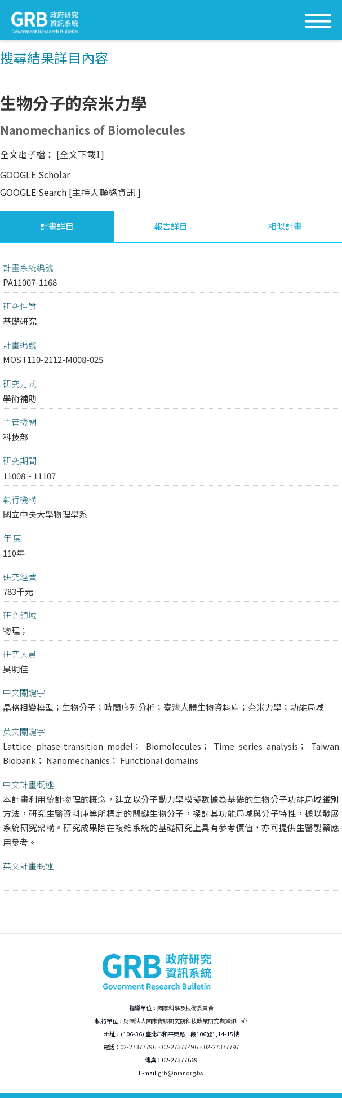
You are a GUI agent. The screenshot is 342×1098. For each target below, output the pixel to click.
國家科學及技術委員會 (185, 1008)
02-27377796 (138, 1047)
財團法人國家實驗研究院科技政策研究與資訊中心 (185, 1021)
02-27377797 (221, 1047)
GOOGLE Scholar (35, 174)
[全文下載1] (80, 154)
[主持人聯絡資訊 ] (105, 192)
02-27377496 (180, 1047)
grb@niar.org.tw (180, 1073)
